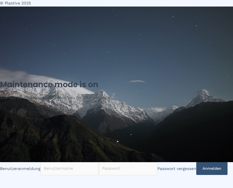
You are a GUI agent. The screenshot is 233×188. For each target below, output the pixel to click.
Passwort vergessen (176, 168)
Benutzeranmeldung (20, 168)
